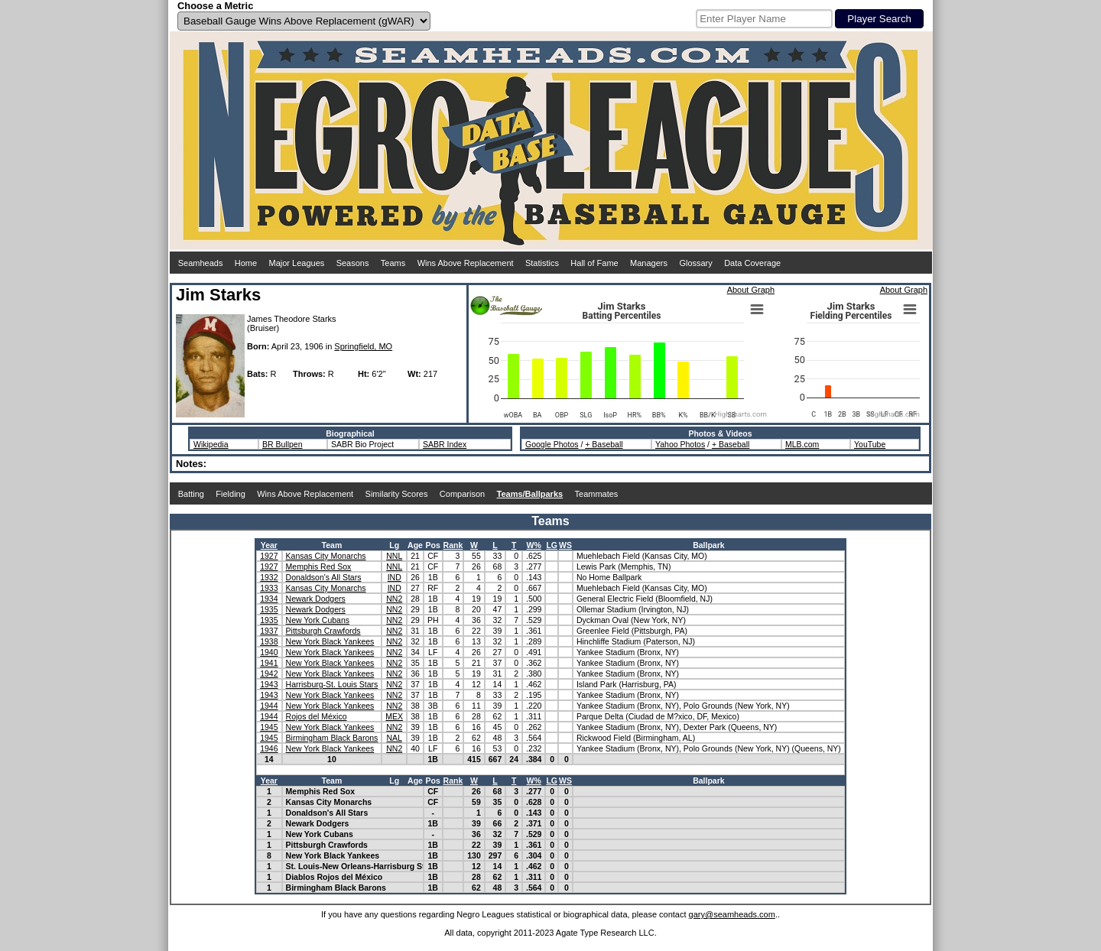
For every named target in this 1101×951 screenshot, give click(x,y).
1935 (269, 609)
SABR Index (444, 444)
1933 (269, 587)
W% (534, 545)
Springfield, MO (363, 346)
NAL (394, 737)
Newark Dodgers (316, 598)
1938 (269, 641)
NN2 (394, 598)
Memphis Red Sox (319, 566)
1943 (269, 684)
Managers (648, 263)
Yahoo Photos (680, 444)
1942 (269, 673)
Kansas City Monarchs (326, 555)
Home (246, 263)
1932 (269, 577)
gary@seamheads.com (732, 914)
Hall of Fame (594, 263)
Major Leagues (297, 263)
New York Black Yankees (330, 641)
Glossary (695, 263)
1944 (269, 705)
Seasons (352, 263)
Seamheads (200, 263)
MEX (394, 716)
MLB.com (802, 444)
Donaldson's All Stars (324, 577)
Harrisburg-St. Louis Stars (332, 684)
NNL (394, 555)
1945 (269, 727)
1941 (269, 662)
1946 (269, 748)
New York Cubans (317, 620)
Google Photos (551, 444)
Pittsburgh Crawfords (323, 630)
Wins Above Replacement (465, 263)
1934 (269, 598)
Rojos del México (316, 716)
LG (551, 545)
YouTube (869, 444)
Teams (393, 263)
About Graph (751, 289)
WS (565, 545)
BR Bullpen (282, 444)
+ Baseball (603, 444)
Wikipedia (211, 444)
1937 (269, 630)
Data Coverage (752, 263)
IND (394, 577)
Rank (453, 545)
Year (269, 545)
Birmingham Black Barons (332, 737)
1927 (269, 555)
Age (415, 545)
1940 (269, 652)
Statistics (542, 263)
